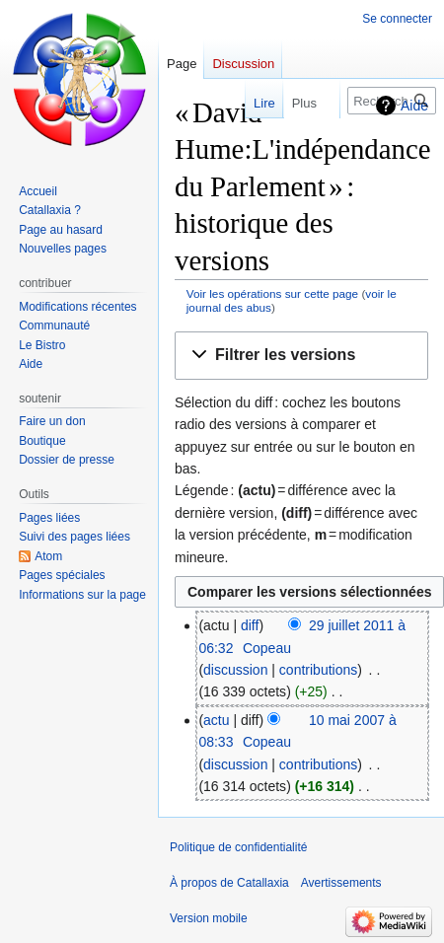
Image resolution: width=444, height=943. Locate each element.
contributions (318, 670)
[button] (301, 355)
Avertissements (341, 883)
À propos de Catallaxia (229, 883)
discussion (235, 670)
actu (216, 720)
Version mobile (209, 918)
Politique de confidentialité (238, 847)
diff (250, 625)
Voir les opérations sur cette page (272, 293)
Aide (414, 105)
